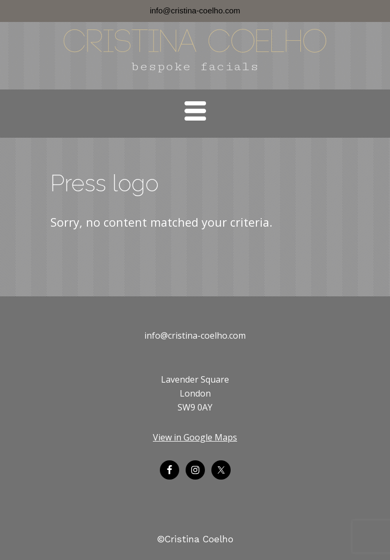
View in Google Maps (195, 437)
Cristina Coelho (195, 43)
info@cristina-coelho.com (195, 10)
